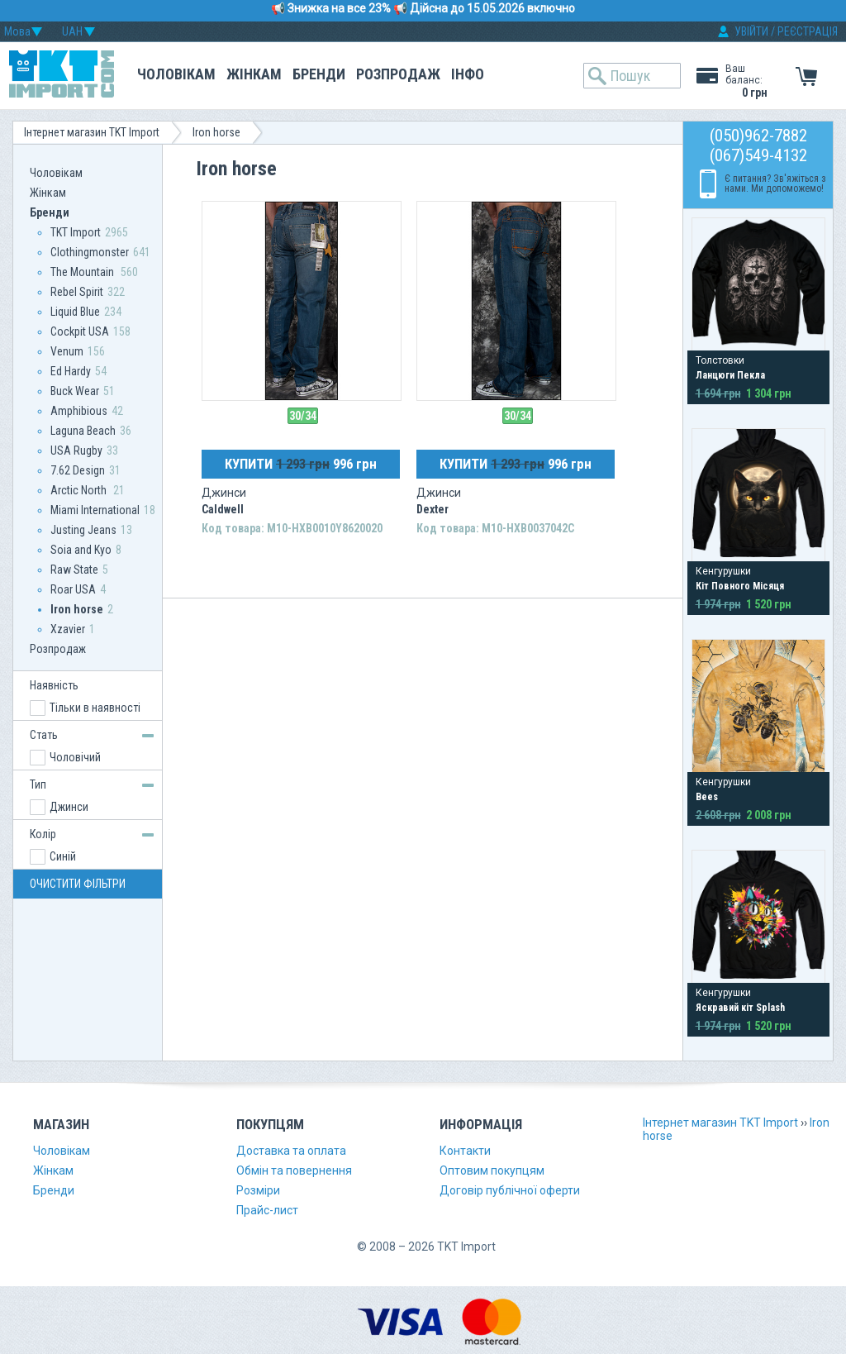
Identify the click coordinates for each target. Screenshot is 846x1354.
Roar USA (73, 589)
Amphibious (78, 410)
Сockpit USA (79, 331)
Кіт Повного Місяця (740, 586)
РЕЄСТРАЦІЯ (807, 31)
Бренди (318, 74)
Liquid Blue (75, 311)
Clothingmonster (89, 252)
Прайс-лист (267, 1210)
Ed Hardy (70, 371)
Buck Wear (74, 391)
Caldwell (223, 509)
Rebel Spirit (76, 291)
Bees (707, 797)
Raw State (74, 569)
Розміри (258, 1190)
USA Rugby (76, 450)
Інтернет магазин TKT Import (91, 132)
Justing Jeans (83, 529)
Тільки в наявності (95, 707)
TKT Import (75, 232)
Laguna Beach (83, 430)
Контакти (465, 1150)
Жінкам (254, 74)
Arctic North (79, 490)
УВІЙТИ (751, 31)
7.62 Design (77, 470)
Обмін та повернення (294, 1170)
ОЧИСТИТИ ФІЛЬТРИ (78, 883)
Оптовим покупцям (492, 1170)
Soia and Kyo (81, 549)
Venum (66, 351)
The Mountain (83, 272)
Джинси (69, 806)
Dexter (432, 509)
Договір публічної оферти (510, 1190)
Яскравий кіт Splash (740, 1007)
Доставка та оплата (291, 1150)
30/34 (302, 415)
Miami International (95, 510)
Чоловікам (176, 74)
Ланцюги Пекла (730, 375)
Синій (63, 856)
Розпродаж (398, 74)
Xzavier (67, 629)
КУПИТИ (301, 463)
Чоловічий (75, 757)
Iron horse (216, 132)
